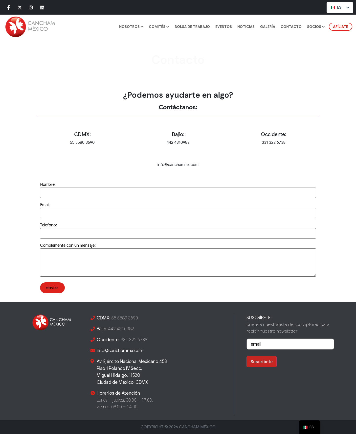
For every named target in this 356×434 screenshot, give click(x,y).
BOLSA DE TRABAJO (192, 26)
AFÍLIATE (340, 26)
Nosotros (131, 26)
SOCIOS (316, 26)
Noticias (246, 26)
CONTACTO (291, 26)
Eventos (223, 26)
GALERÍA (267, 26)
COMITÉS (159, 26)
